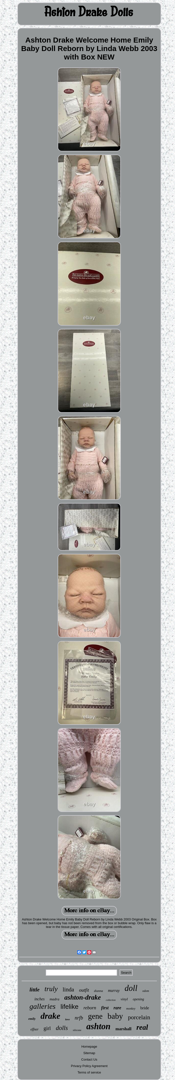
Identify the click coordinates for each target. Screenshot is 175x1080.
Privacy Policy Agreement (89, 1066)
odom (145, 991)
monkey (130, 1008)
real (142, 1027)
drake (50, 1016)
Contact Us (89, 1059)
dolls (62, 1027)
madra (54, 999)
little (35, 989)
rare (117, 1007)
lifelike (70, 1006)
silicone (77, 1029)
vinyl (124, 999)
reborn (90, 1007)
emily (32, 1019)
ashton (98, 1026)
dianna (98, 991)
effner (35, 1029)
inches (40, 999)
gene (95, 1016)
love (67, 1019)
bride (144, 1008)
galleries (43, 1006)
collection (111, 1000)
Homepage (89, 1046)
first (105, 1007)
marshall (123, 1028)
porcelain (139, 1017)
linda (68, 989)
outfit (84, 990)
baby (115, 1016)
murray (114, 990)
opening (138, 999)
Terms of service (89, 1072)
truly (51, 989)
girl (47, 1028)
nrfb (79, 1018)
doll (131, 988)
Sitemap (89, 1053)
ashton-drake (82, 997)
